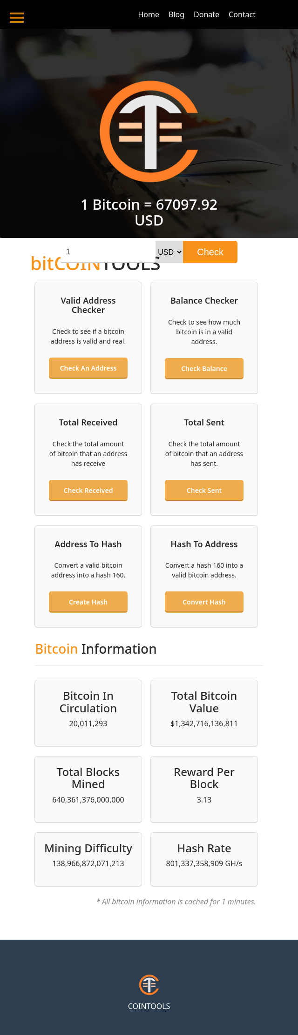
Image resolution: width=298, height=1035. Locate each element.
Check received (88, 490)
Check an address (88, 368)
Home (148, 14)
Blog (176, 14)
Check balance (204, 368)
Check (210, 252)
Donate (206, 14)
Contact (242, 14)
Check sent (204, 490)
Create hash (88, 601)
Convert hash (204, 601)
